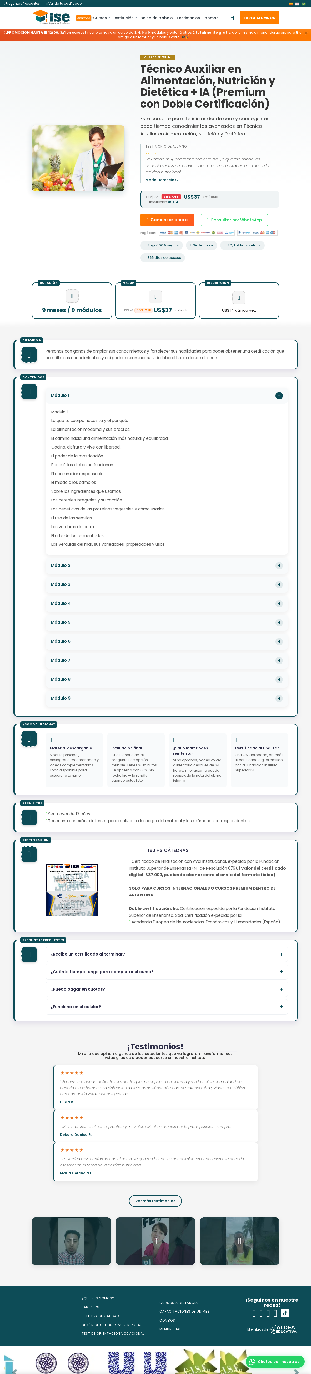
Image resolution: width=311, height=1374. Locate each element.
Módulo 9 (61, 698)
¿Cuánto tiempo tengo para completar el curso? (102, 972)
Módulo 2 (61, 565)
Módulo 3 (61, 584)
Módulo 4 (61, 603)
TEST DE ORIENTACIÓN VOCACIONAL (113, 1334)
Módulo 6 (61, 641)
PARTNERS (90, 1307)
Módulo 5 (61, 622)
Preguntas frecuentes (22, 3)
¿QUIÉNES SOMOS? (98, 1298)
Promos (213, 18)
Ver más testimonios (155, 1201)
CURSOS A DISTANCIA (178, 1303)
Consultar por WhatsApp (234, 220)
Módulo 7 (61, 660)
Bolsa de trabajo (159, 18)
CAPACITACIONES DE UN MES (184, 1311)
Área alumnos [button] (259, 18)
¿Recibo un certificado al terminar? (88, 954)
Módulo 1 (60, 395)
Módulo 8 (61, 679)
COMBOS (167, 1320)
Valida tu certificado (63, 3)
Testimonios (190, 18)
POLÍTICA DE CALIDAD (100, 1316)
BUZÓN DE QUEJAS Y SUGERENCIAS (112, 1325)
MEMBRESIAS (170, 1329)
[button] (275, 1362)
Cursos (103, 18)
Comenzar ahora (167, 220)
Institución (127, 18)
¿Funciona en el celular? (76, 1007)
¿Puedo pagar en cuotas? (78, 989)
